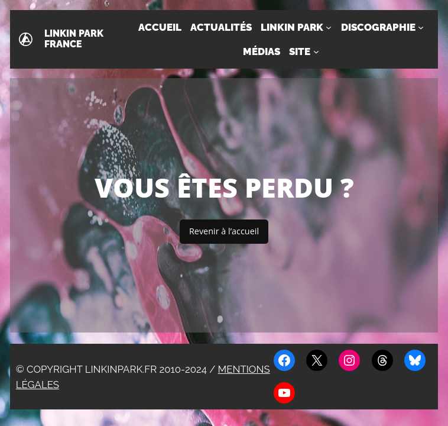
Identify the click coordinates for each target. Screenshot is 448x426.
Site (299, 51)
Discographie (378, 27)
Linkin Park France (73, 39)
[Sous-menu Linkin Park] (329, 27)
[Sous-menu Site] (316, 51)
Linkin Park (292, 27)
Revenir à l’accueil (224, 231)
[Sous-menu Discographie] (421, 27)
